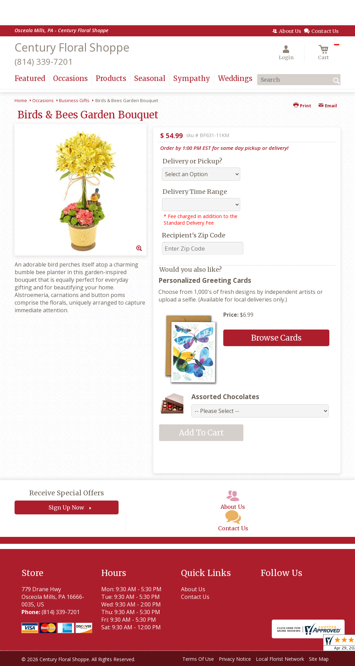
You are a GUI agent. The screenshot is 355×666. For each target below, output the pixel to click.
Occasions (43, 100)
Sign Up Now (66, 507)
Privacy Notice (235, 659)
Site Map (319, 659)
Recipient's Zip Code (193, 235)
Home (21, 100)
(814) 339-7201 (44, 61)
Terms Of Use (198, 659)
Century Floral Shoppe (72, 47)
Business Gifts (74, 100)
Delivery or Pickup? (192, 161)
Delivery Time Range (195, 192)
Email (327, 105)
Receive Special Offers (66, 493)
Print (302, 105)
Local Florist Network (280, 659)
